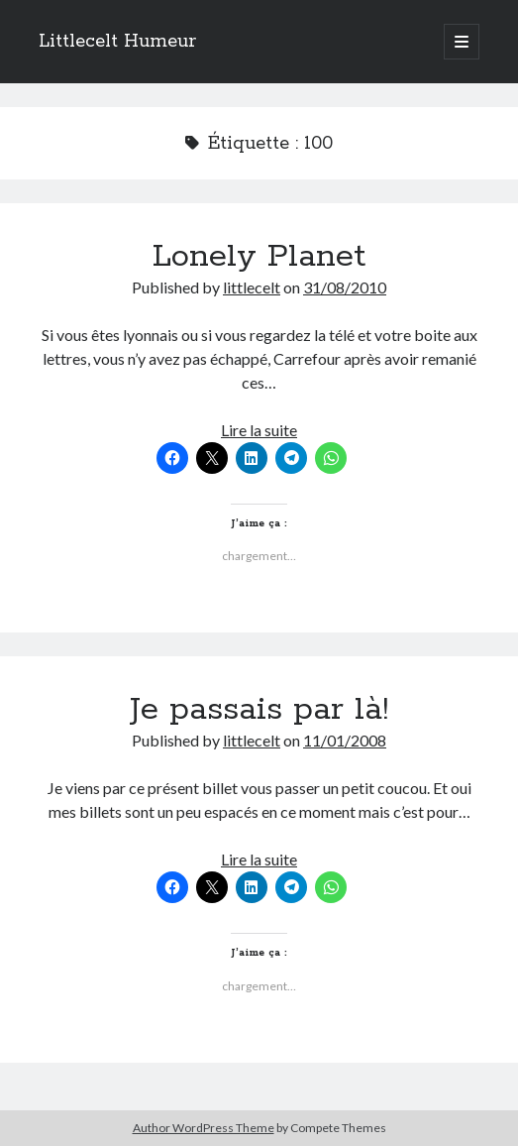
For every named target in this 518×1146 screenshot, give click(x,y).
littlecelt (251, 287)
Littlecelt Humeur (117, 42)
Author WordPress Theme (203, 1127)
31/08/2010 (344, 287)
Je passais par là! (259, 710)
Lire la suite (259, 429)
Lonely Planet (259, 257)
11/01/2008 (344, 740)
